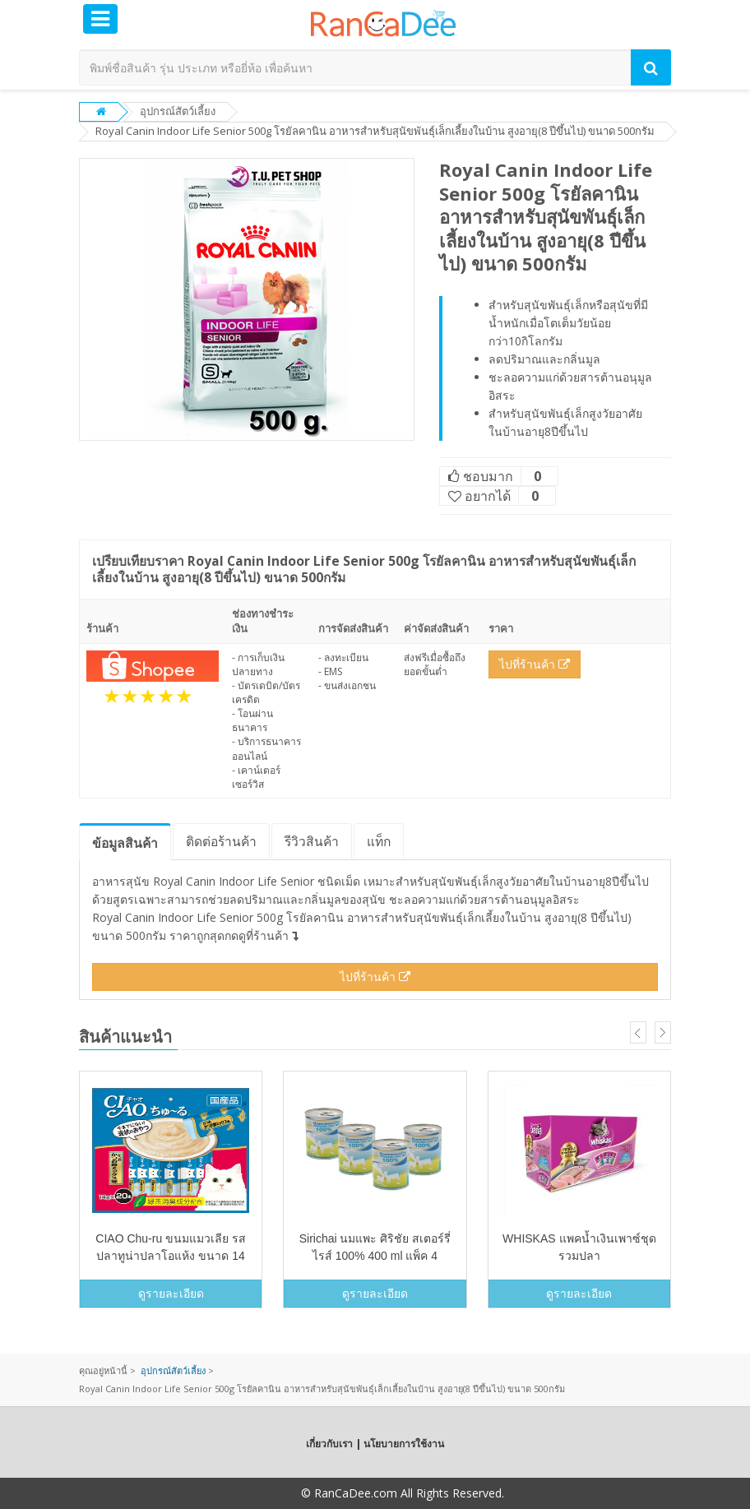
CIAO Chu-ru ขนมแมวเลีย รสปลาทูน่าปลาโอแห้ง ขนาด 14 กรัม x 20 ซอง (170, 1256)
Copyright (272, 1493)
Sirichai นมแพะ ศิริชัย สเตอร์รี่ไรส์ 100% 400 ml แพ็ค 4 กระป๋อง (375, 1256)
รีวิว (312, 841)
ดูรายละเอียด (171, 1293)
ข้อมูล (125, 843)
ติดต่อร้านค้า (221, 841)
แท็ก (379, 841)
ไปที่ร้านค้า (534, 664)
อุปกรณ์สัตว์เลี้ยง (177, 111)
